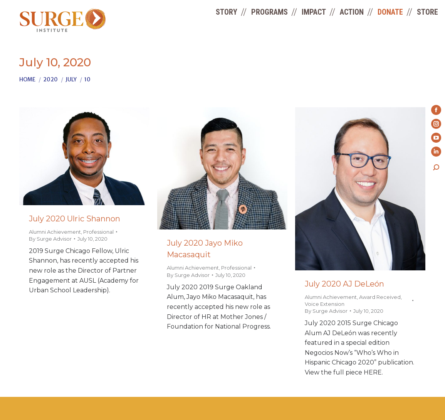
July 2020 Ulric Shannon (74, 218)
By (50, 239)
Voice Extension (324, 304)
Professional (98, 232)
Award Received (380, 297)
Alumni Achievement (55, 232)
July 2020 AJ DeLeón (344, 283)
